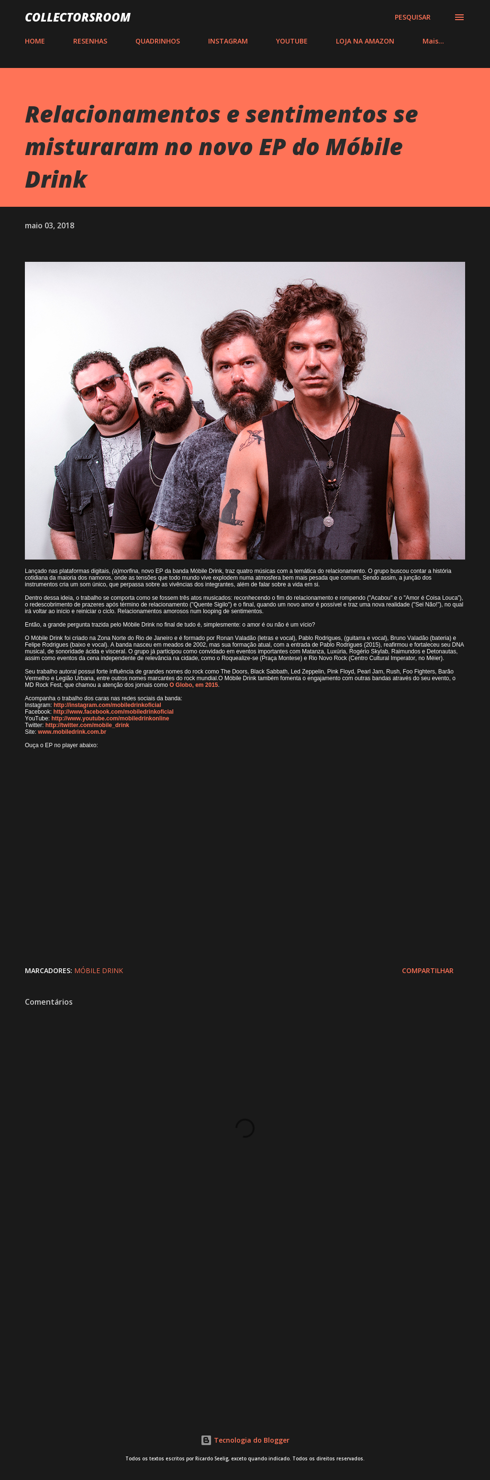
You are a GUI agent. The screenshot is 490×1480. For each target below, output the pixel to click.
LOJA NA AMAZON (365, 40)
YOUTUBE (292, 40)
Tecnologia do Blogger (245, 1440)
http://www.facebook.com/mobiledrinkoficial (113, 711)
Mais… (433, 40)
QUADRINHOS (157, 40)
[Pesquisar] (413, 17)
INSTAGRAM (228, 40)
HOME (35, 40)
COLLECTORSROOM (78, 17)
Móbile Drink (98, 970)
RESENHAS (90, 40)
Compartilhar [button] (428, 970)
